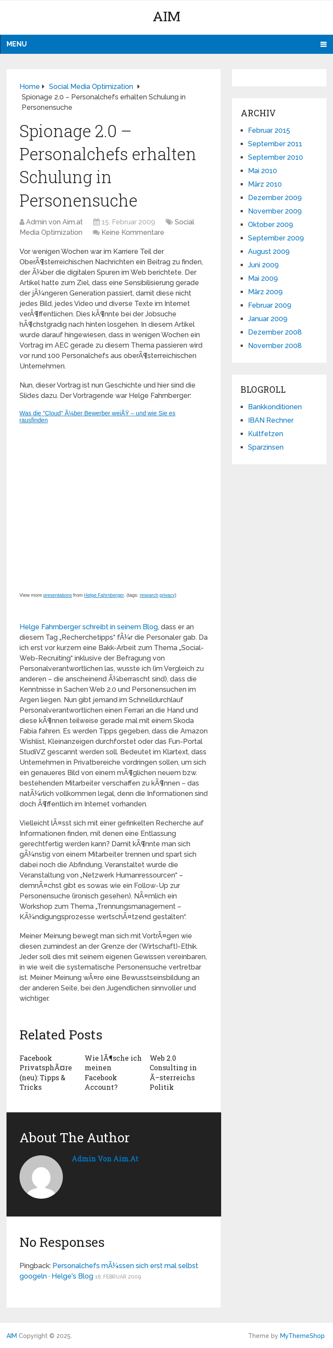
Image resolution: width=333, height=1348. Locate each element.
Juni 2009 (263, 265)
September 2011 (275, 144)
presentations (57, 595)
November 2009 (275, 211)
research (149, 595)
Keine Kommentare (132, 232)
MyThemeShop (302, 1335)
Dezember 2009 (275, 198)
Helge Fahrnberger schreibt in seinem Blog (89, 627)
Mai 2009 (263, 278)
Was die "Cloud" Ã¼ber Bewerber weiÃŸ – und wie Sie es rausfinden (98, 417)
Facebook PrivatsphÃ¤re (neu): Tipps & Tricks (46, 1072)
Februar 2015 (269, 130)
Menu (17, 44)
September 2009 (276, 238)
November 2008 (275, 346)
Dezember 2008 (275, 332)
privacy (167, 595)
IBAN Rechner (271, 420)
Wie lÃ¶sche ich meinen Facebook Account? (113, 1072)
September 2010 (275, 157)
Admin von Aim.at (54, 222)
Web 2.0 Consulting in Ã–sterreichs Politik (173, 1072)
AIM (166, 16)
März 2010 (265, 184)
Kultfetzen (265, 434)
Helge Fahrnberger (104, 595)
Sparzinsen (266, 447)
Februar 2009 (269, 305)
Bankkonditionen (275, 407)
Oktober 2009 (270, 224)
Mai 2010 (262, 171)
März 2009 (265, 292)
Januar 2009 (267, 319)
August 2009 (269, 251)
